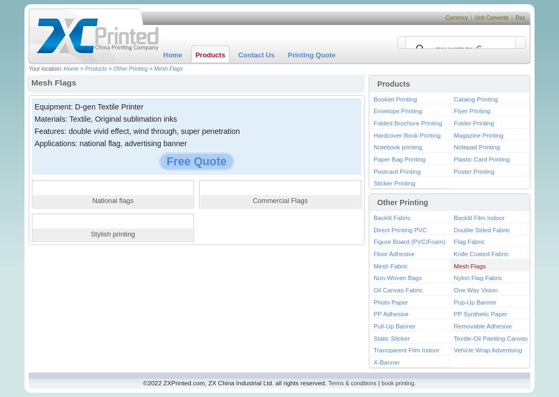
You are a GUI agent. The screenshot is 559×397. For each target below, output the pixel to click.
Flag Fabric (469, 241)
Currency (456, 18)
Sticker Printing (394, 183)
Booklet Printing (395, 99)
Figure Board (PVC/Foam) (409, 241)
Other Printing (130, 69)
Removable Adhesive (483, 326)
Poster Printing (474, 171)
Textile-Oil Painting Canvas (491, 338)
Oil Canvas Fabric (398, 289)
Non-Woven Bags (398, 277)
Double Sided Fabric (482, 229)
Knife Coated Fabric (481, 253)
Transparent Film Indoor (406, 350)
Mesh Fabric (391, 266)
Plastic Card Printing (482, 159)
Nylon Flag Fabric (478, 277)
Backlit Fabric (392, 217)
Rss (520, 18)
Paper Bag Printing (400, 159)
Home (172, 55)
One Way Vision (476, 289)
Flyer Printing (472, 110)
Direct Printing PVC (400, 229)
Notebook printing (398, 146)
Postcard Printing (397, 171)
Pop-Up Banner (475, 302)
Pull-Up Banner (395, 326)
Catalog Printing (476, 99)
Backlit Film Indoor (479, 217)
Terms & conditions (352, 383)
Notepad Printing (477, 146)
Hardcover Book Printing (407, 135)
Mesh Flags (168, 69)
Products (210, 55)
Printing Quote (312, 55)
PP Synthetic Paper (480, 313)
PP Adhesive (391, 313)
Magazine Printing (478, 135)
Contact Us (257, 55)
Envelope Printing (398, 110)
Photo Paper (391, 302)
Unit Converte (492, 18)
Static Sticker (392, 338)
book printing (398, 383)
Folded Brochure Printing (408, 123)
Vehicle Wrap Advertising (488, 350)
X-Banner (387, 362)
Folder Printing (474, 123)
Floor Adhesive (394, 253)
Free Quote (197, 161)
